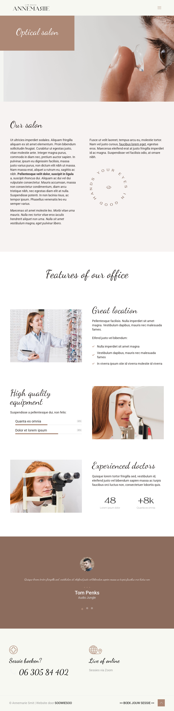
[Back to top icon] (161, 702)
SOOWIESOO (63, 703)
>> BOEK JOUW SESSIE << (137, 703)
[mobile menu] (159, 8)
